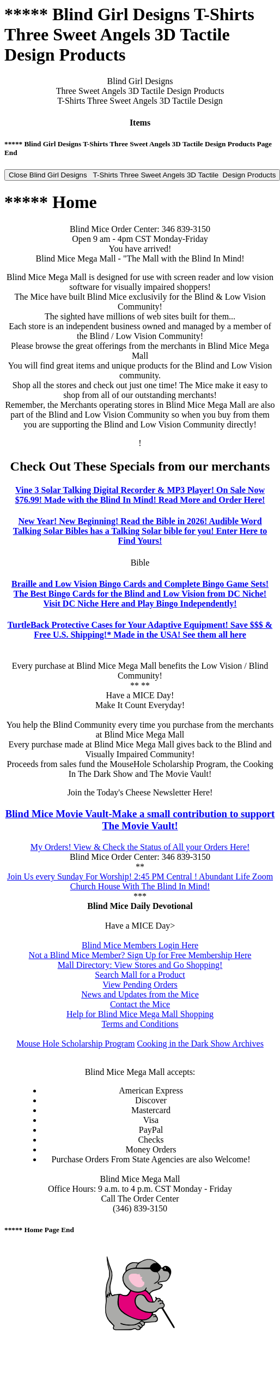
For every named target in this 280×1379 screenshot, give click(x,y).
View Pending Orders (140, 984)
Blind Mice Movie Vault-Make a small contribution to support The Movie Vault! (140, 819)
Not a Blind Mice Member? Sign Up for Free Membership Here (140, 955)
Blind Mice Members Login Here (140, 945)
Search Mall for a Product (140, 974)
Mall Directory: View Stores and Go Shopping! (140, 965)
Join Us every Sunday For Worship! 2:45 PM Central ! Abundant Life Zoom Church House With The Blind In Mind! (140, 881)
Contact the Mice (140, 1004)
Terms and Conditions (139, 1024)
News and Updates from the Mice (140, 994)
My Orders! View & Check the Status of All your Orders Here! (140, 847)
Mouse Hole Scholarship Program (75, 1043)
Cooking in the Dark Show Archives (200, 1043)
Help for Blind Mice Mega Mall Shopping (140, 1014)
